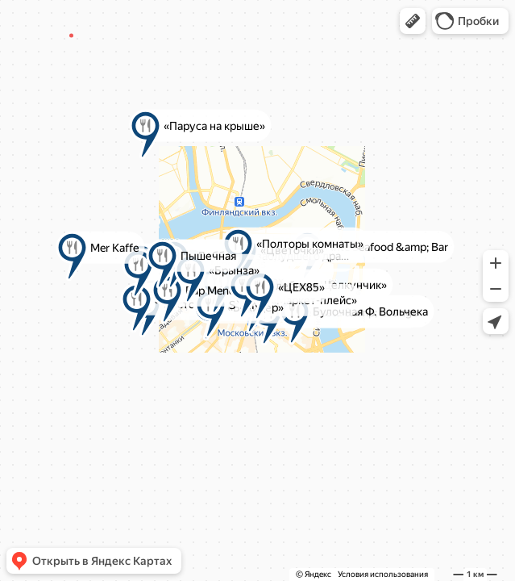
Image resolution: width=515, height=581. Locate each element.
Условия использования (383, 574)
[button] (413, 21)
